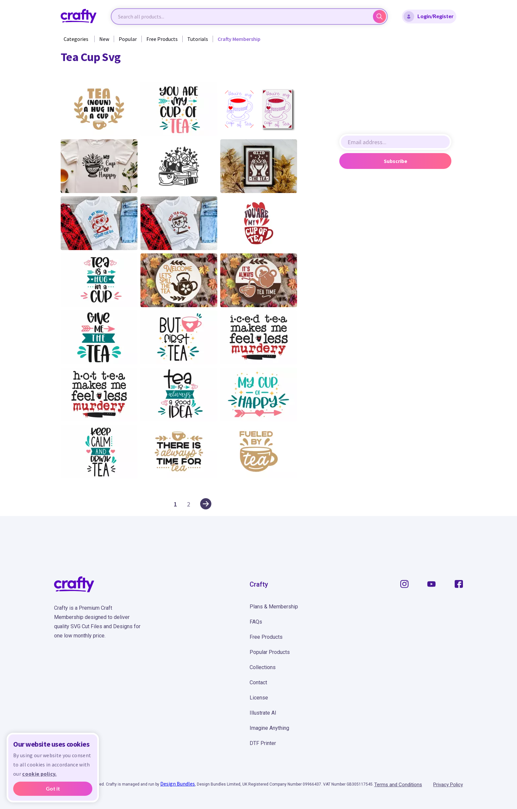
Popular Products (270, 652)
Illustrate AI (263, 713)
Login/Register (429, 16)
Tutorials (197, 39)
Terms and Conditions (398, 785)
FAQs (256, 622)
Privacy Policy (448, 785)
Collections (263, 667)
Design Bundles (177, 783)
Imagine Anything (269, 728)
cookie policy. (39, 773)
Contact (258, 682)
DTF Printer (263, 743)
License (259, 698)
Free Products (162, 39)
